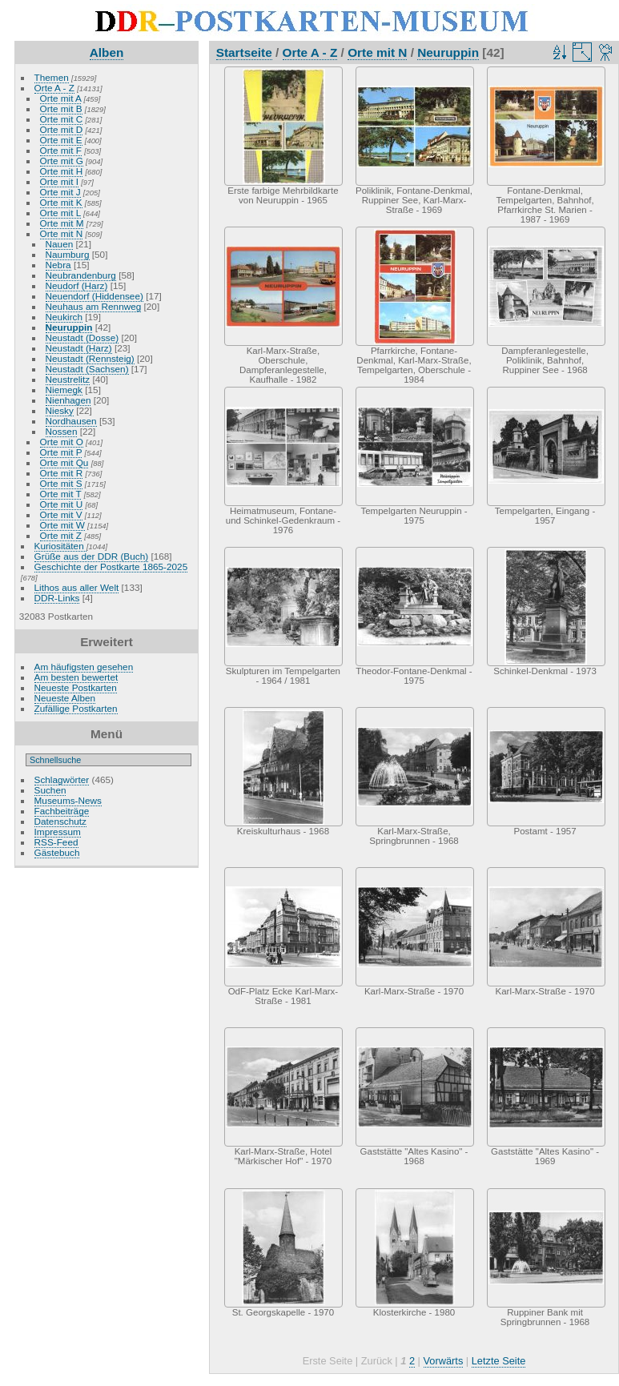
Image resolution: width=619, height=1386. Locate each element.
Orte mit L (60, 212)
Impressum (57, 831)
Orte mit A (61, 98)
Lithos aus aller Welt (76, 587)
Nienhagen (68, 400)
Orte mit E (61, 140)
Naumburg (68, 254)
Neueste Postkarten (75, 687)
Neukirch (64, 316)
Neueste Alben (65, 698)
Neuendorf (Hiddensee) (94, 296)
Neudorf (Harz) (77, 285)
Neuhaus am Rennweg (94, 306)
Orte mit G (61, 160)
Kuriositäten (60, 545)
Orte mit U (61, 504)
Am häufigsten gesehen (84, 666)
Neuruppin (69, 327)
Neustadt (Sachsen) (87, 369)
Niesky (60, 410)
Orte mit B (61, 108)
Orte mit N (61, 233)
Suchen (50, 790)
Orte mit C (61, 119)
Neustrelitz (68, 379)
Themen (51, 77)
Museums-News (68, 800)
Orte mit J (60, 192)
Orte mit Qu (64, 462)
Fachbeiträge (62, 810)
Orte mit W (62, 525)
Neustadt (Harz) (79, 348)
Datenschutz (60, 821)
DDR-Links (57, 598)
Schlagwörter (62, 779)
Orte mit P (61, 452)
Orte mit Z (61, 535)
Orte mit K (61, 202)
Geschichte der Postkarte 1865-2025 (111, 566)
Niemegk (64, 389)
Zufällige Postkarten (76, 708)
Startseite (244, 52)
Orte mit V (61, 514)
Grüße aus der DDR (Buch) (91, 556)
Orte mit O (61, 441)
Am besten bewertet (76, 677)
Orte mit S (61, 483)
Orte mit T (61, 493)
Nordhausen (71, 421)
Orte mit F (61, 150)
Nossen (62, 431)
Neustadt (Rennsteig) (90, 358)
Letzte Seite (499, 1361)
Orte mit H (61, 171)
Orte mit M (62, 223)
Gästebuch (57, 852)
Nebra (58, 264)
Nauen (60, 244)
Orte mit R (61, 473)
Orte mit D (61, 129)
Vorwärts (444, 1361)
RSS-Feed (56, 842)
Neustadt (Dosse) (82, 337)
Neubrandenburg (81, 275)
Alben (107, 52)
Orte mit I (59, 181)
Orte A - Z (54, 87)
